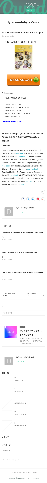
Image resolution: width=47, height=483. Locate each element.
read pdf (19, 153)
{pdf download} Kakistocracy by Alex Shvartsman (22, 273)
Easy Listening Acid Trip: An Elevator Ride (19, 253)
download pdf (32, 169)
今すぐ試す (30, 10)
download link (22, 156)
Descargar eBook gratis (12, 121)
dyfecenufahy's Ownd (23, 22)
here (22, 185)
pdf (16, 178)
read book (6, 166)
